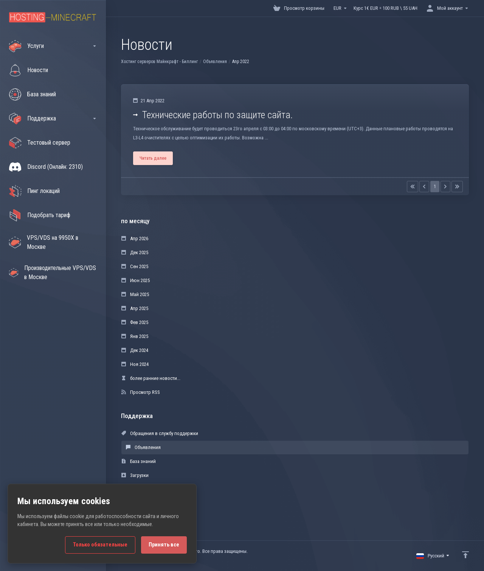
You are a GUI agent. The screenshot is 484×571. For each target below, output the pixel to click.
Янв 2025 (134, 336)
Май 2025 (135, 294)
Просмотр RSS (140, 392)
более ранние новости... (150, 378)
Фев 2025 (134, 322)
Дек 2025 (134, 252)
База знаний (138, 461)
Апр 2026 (134, 238)
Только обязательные (100, 545)
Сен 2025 (134, 266)
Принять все (164, 545)
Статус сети (137, 489)
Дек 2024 (134, 350)
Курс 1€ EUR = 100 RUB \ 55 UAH (385, 8)
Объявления (215, 61)
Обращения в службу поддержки (159, 433)
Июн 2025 (135, 280)
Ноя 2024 (135, 364)
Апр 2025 (134, 308)
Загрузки (135, 475)
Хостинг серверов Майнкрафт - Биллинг (159, 61)
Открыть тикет (140, 503)
